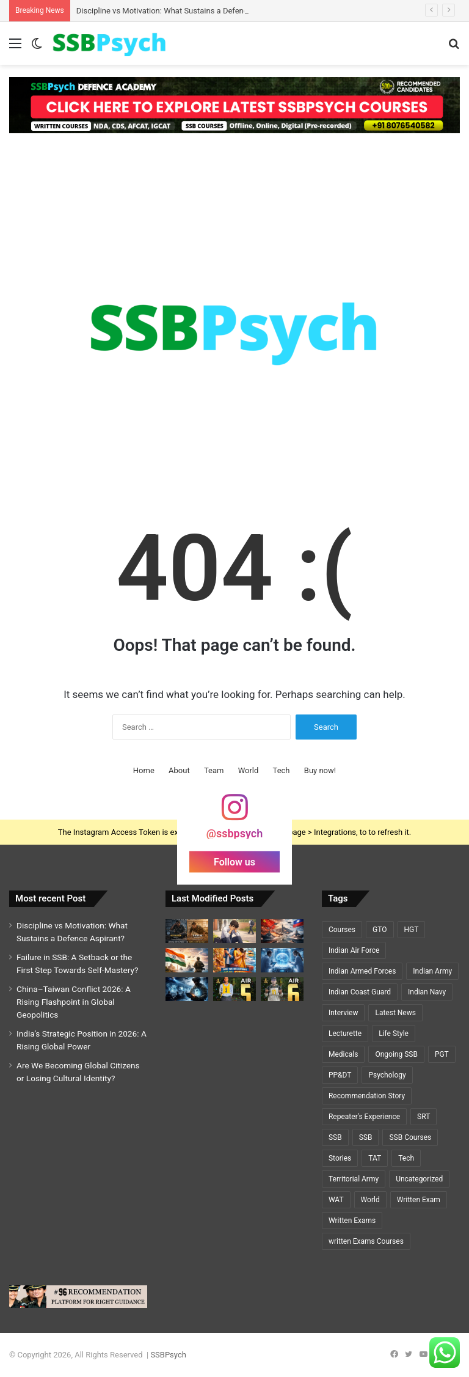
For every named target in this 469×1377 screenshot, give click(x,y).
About (179, 770)
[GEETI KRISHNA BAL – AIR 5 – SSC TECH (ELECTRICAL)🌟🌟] (234, 989)
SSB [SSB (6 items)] (366, 1137)
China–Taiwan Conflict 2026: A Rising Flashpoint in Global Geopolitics (73, 1001)
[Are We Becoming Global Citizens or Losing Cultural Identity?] (234, 960)
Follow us (234, 862)
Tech (281, 770)
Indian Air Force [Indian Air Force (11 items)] (354, 950)
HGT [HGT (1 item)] (411, 929)
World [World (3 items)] (370, 1199)
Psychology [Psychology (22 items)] (386, 1075)
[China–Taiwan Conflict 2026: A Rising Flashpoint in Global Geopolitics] (282, 931)
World (248, 770)
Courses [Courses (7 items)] (342, 929)
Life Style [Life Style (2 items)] (394, 1033)
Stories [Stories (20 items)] (340, 1158)
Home (144, 770)
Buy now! (320, 770)
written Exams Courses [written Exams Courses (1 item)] (366, 1241)
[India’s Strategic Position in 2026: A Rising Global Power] (186, 960)
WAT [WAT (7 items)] (336, 1199)
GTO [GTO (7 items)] (380, 929)
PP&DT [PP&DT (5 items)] (340, 1075)
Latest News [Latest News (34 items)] (395, 1012)
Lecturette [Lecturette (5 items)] (345, 1033)
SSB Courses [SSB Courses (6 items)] (410, 1137)
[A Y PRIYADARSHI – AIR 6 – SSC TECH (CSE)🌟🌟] (282, 989)
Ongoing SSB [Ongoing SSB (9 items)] (396, 1054)
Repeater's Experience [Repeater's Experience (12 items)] (364, 1116)
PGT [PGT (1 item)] (442, 1054)
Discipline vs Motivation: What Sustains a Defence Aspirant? (181, 10)
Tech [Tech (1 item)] (406, 1158)
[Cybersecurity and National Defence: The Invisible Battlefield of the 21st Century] (186, 989)
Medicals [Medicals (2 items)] (343, 1054)
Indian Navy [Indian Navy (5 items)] (427, 992)
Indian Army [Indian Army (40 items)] (432, 971)
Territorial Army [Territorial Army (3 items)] (354, 1179)
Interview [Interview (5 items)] (343, 1012)
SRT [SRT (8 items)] (423, 1116)
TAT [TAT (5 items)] (374, 1158)
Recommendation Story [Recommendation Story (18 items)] (367, 1096)
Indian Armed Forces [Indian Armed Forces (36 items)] (362, 971)
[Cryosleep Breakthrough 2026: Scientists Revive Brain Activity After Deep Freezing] (282, 960)
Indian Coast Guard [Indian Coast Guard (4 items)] (360, 992)
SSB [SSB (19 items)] (335, 1137)
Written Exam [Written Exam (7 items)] (418, 1199)
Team (214, 770)
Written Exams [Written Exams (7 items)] (352, 1220)
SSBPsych (168, 1354)
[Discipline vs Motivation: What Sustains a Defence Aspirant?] (186, 931)
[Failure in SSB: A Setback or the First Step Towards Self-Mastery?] (234, 931)
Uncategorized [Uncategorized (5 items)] (419, 1179)
